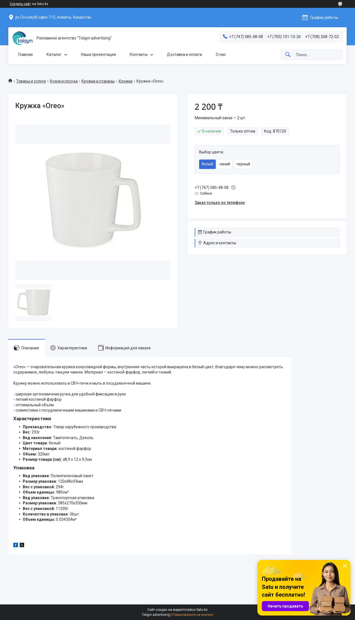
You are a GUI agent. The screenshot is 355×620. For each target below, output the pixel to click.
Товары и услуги (31, 81)
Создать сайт (20, 4)
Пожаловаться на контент (192, 615)
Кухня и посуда (64, 81)
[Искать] (288, 55)
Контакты (139, 54)
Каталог (54, 54)
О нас (221, 54)
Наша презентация (98, 54)
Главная (25, 54)
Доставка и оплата (184, 54)
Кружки (126, 81)
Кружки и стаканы (98, 81)
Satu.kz (202, 610)
